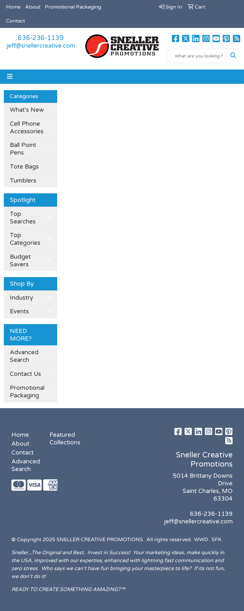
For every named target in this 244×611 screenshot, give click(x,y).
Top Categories (25, 239)
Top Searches (23, 217)
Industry (21, 297)
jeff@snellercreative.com (40, 45)
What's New (27, 109)
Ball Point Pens (23, 149)
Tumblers (23, 180)
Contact (15, 21)
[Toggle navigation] (10, 76)
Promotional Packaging (73, 7)
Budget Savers (20, 260)
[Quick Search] (196, 56)
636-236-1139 (41, 38)
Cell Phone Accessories (27, 127)
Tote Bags (24, 166)
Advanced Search (24, 356)
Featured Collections (65, 438)
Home (13, 7)
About (32, 7)
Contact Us (25, 373)
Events (19, 311)
